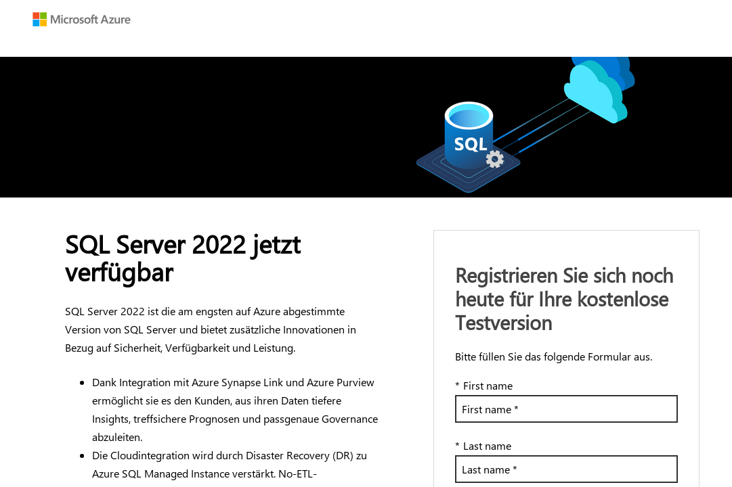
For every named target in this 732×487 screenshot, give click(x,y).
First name (484, 385)
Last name (483, 445)
